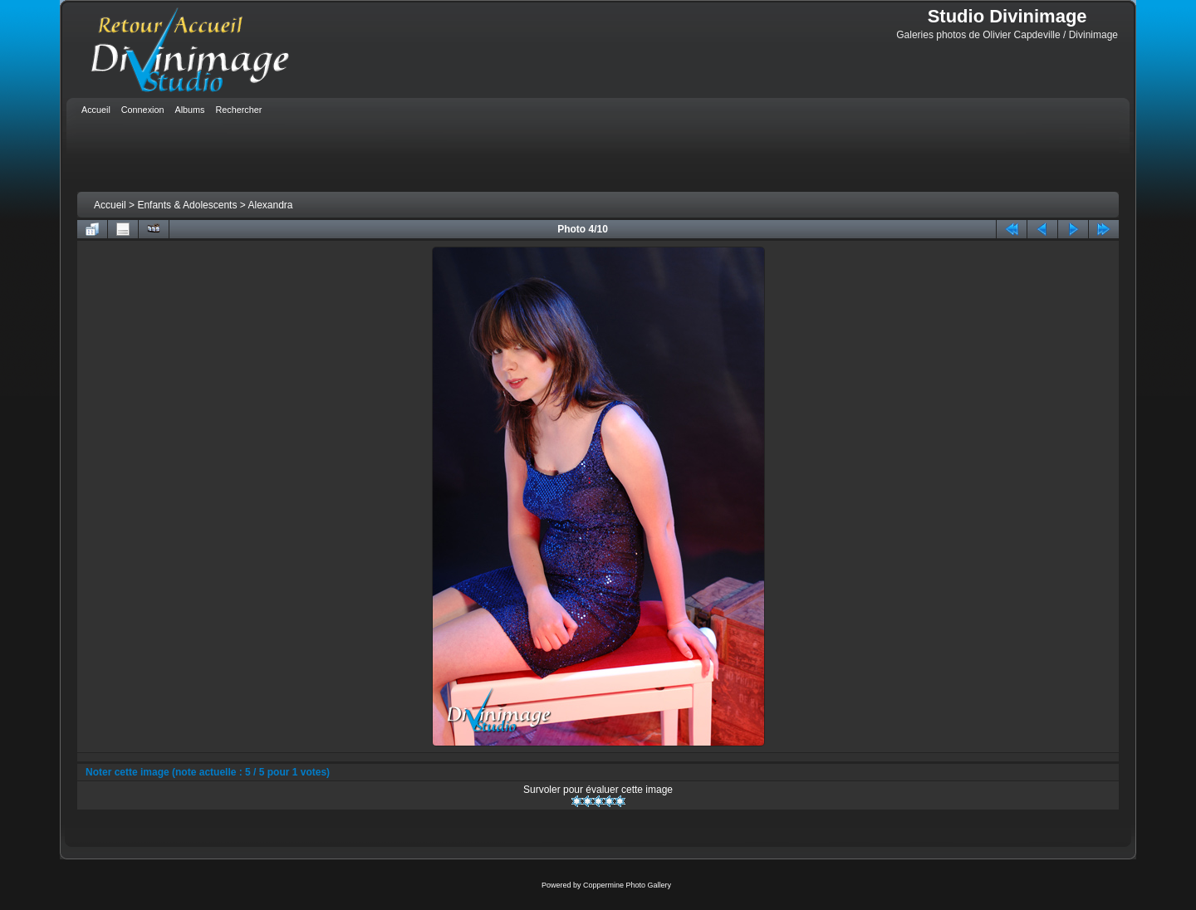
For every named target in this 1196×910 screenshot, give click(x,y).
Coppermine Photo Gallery (627, 885)
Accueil (110, 205)
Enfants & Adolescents (187, 205)
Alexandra (270, 205)
